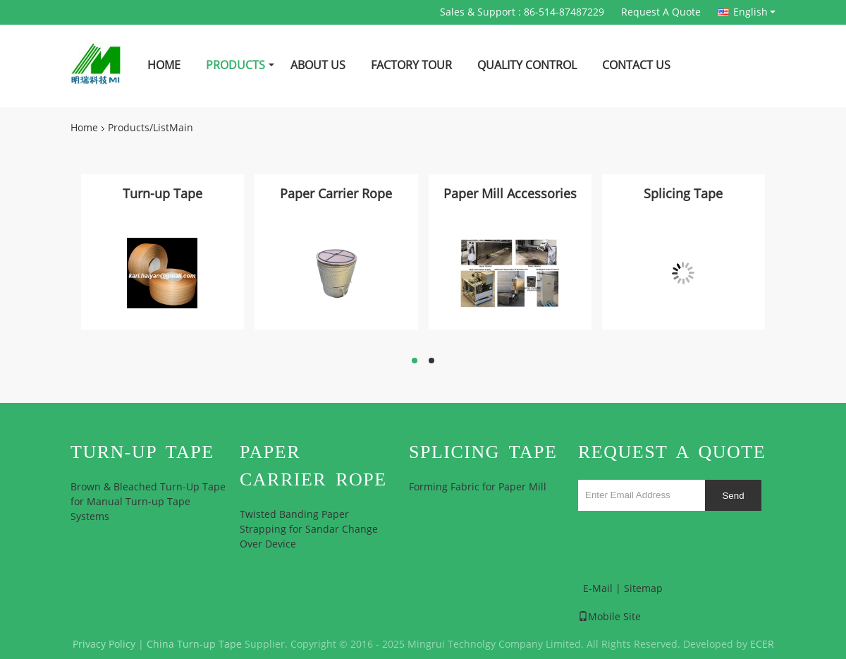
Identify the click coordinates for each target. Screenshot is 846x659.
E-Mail (598, 589)
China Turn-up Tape (194, 645)
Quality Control (527, 65)
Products (235, 65)
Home (163, 65)
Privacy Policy (104, 645)
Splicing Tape (683, 194)
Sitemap (643, 589)
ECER (762, 645)
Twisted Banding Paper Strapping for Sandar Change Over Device (309, 529)
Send (733, 495)
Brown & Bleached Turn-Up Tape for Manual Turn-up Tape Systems (148, 502)
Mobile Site (609, 617)
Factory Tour (411, 65)
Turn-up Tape (162, 194)
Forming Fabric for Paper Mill (477, 487)
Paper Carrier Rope (336, 194)
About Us (317, 65)
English (754, 12)
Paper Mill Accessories (510, 194)
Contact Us (636, 65)
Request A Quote (661, 12)
